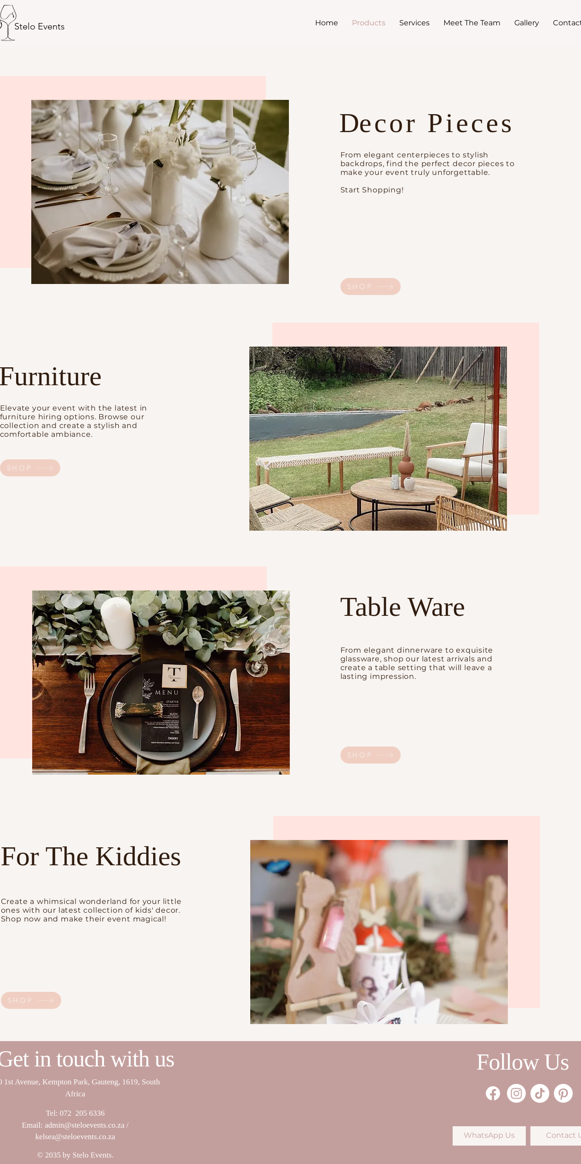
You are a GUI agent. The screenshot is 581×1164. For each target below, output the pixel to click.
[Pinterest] (563, 1093)
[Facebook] (492, 1093)
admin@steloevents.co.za (84, 1125)
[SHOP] (370, 286)
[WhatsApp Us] (489, 1136)
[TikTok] (539, 1093)
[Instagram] (516, 1093)
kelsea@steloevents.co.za (75, 1136)
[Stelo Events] (39, 26)
